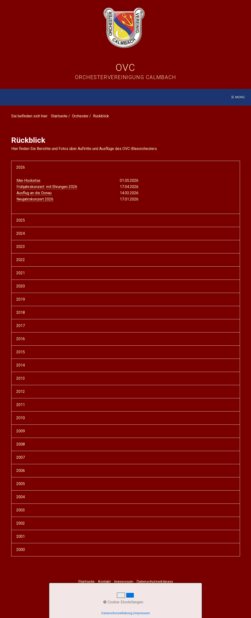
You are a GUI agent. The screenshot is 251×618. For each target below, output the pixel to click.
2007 (20, 457)
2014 (20, 365)
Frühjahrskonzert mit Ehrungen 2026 (46, 186)
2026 (20, 167)
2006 (20, 470)
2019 (20, 299)
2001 (20, 536)
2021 (20, 273)
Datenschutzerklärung (154, 581)
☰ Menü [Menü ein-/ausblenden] (238, 97)
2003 (20, 510)
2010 (20, 418)
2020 (20, 286)
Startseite (59, 116)
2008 (20, 444)
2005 (20, 483)
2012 (20, 391)
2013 (20, 378)
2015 (20, 352)
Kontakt (104, 581)
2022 (20, 260)
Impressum (123, 581)
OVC (125, 67)
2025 (20, 220)
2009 (20, 431)
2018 (20, 312)
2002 (20, 523)
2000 (20, 549)
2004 (20, 497)
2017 (20, 325)
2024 (20, 233)
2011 (20, 404)
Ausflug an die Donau (34, 193)
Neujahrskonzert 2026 (34, 199)
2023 (20, 246)
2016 (20, 339)
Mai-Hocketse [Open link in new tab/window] (28, 180)
